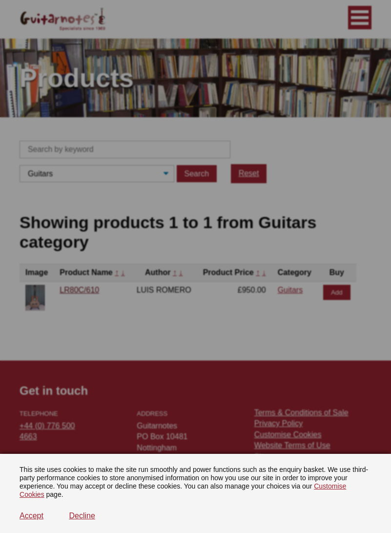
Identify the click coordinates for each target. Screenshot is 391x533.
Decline (82, 516)
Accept (31, 516)
